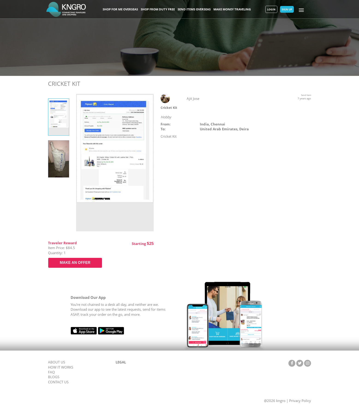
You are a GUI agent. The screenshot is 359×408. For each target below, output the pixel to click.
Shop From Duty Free (158, 9)
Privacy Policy (300, 400)
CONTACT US (58, 382)
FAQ (51, 372)
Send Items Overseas (194, 9)
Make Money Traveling (232, 9)
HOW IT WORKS (60, 367)
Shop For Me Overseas (120, 9)
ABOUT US (56, 362)
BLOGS (53, 377)
